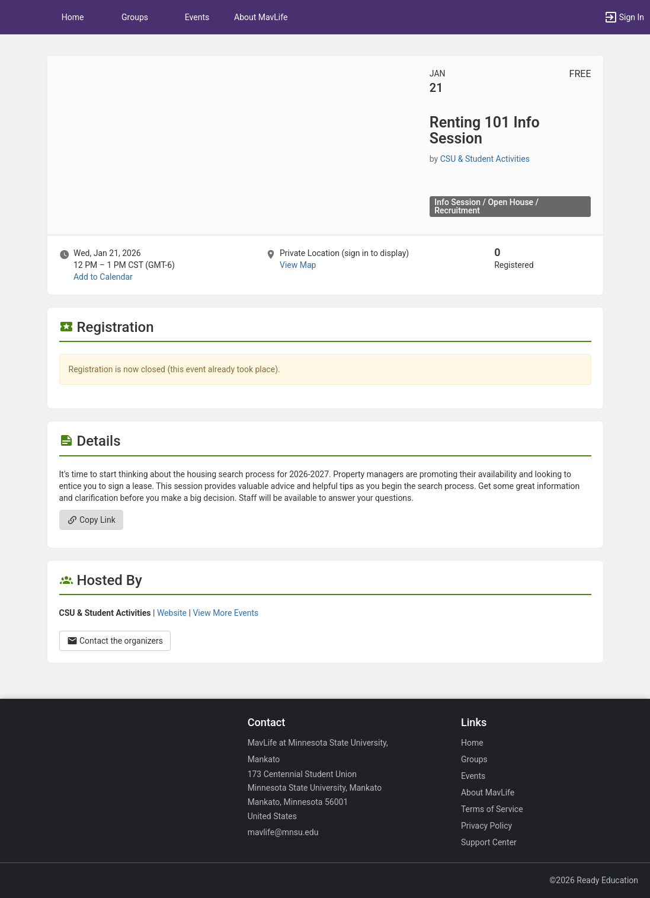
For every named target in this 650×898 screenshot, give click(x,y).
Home (472, 742)
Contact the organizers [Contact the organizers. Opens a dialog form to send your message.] (115, 640)
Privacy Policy (486, 825)
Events (197, 17)
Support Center (489, 842)
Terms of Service (492, 809)
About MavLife (260, 17)
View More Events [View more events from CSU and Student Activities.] (225, 613)
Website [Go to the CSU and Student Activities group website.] (172, 613)
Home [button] (73, 17)
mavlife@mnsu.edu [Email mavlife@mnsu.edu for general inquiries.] (283, 832)
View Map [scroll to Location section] (298, 265)
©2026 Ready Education (593, 880)
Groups (134, 17)
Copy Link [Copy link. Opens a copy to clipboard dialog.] (91, 520)
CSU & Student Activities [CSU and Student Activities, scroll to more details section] (485, 159)
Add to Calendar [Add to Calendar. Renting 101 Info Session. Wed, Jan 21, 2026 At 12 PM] (103, 277)
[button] (15, 17)
